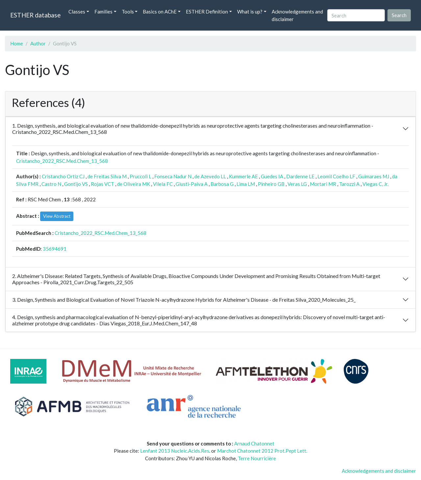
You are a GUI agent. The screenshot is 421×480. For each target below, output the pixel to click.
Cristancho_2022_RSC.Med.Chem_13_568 (62, 161)
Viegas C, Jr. (375, 184)
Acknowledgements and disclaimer (297, 15)
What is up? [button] (249, 11)
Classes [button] (76, 11)
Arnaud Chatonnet (254, 443)
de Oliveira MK (133, 184)
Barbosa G (222, 184)
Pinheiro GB (271, 184)
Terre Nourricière (257, 458)
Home (16, 43)
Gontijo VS (76, 184)
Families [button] (103, 11)
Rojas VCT (102, 184)
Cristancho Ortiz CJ (63, 176)
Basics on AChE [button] (160, 11)
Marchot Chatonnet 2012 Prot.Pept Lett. (262, 451)
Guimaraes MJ (373, 176)
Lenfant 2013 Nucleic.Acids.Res (174, 451)
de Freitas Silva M (107, 176)
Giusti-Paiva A (192, 184)
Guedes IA (272, 176)
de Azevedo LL (210, 176)
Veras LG (297, 184)
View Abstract (56, 216)
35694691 (54, 249)
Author (38, 43)
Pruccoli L (140, 176)
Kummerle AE (243, 176)
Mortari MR (323, 184)
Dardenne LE (300, 176)
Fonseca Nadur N (172, 176)
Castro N (51, 184)
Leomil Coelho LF (336, 176)
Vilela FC (163, 184)
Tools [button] (128, 11)
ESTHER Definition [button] (207, 11)
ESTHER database (35, 15)
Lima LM (245, 184)
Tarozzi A (349, 184)
